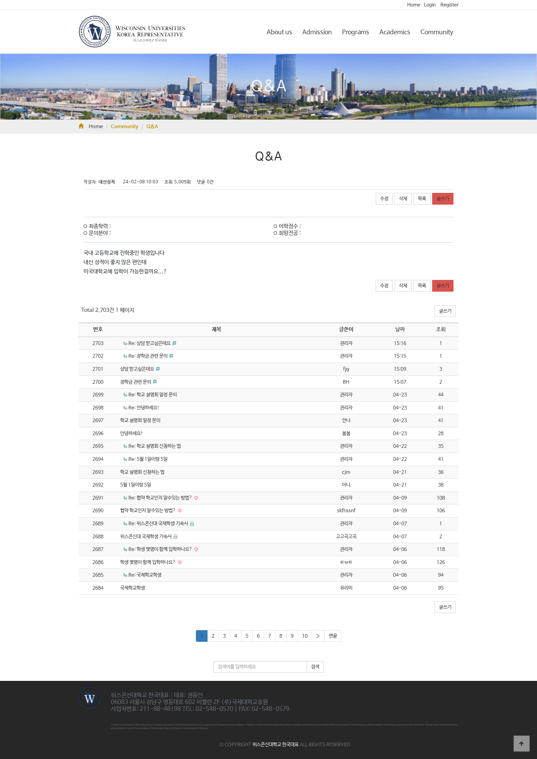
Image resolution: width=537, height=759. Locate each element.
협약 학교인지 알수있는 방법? (148, 510)
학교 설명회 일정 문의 (140, 420)
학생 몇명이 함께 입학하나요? (148, 562)
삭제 (403, 198)
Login (430, 5)
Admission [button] (317, 32)
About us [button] (279, 32)
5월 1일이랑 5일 (135, 485)
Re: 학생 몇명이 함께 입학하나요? (160, 549)
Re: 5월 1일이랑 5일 (147, 459)
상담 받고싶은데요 (137, 369)
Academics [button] (394, 32)
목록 (422, 198)
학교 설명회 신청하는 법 (142, 472)
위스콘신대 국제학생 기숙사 (146, 536)
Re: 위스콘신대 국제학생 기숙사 (158, 523)
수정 (384, 198)
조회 (441, 329)
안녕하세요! (131, 433)
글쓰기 (443, 198)
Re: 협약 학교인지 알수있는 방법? (160, 498)
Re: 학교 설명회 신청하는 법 (154, 446)
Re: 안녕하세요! (143, 408)
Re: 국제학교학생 (144, 575)
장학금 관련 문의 (136, 382)
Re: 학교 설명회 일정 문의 (152, 394)
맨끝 (333, 636)
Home (413, 5)
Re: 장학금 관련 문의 (148, 356)
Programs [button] (355, 32)
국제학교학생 (132, 588)
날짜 (400, 329)
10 (305, 636)
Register (449, 5)
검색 (315, 667)
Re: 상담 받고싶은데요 (150, 343)
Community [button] (437, 32)
